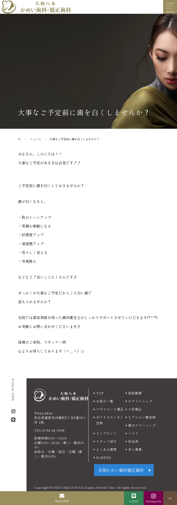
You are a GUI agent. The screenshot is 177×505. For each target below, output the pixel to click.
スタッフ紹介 (106, 441)
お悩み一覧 (104, 401)
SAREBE (103, 457)
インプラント (106, 433)
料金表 (133, 441)
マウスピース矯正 (110, 409)
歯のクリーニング (142, 425)
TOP (100, 393)
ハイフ (133, 433)
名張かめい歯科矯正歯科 (121, 470)
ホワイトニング (140, 401)
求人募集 (135, 449)
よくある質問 (106, 449)
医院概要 (135, 393)
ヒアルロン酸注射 (142, 417)
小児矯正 (135, 409)
